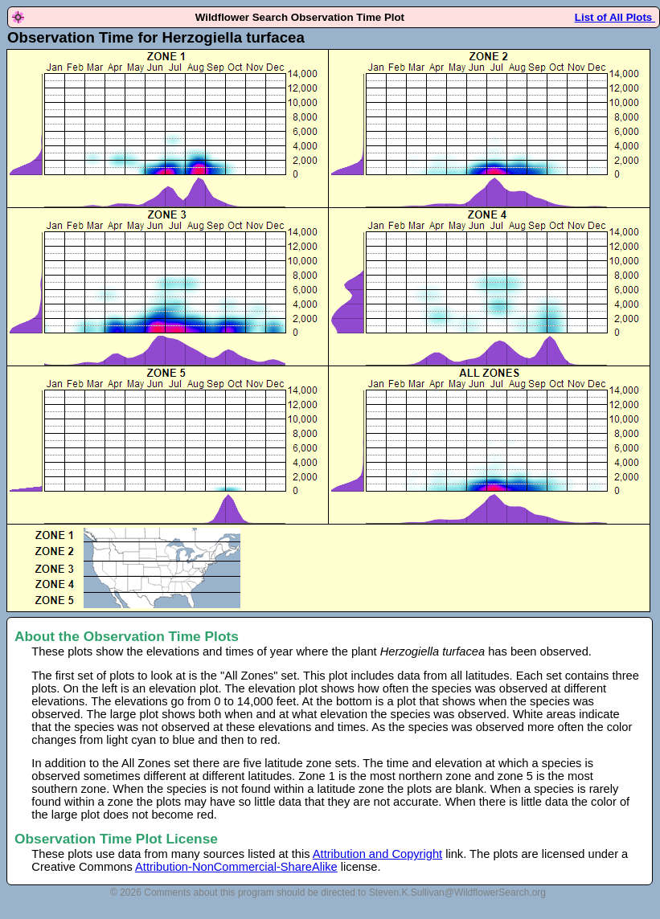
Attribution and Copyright (377, 854)
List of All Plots (615, 17)
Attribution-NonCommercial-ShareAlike (236, 866)
